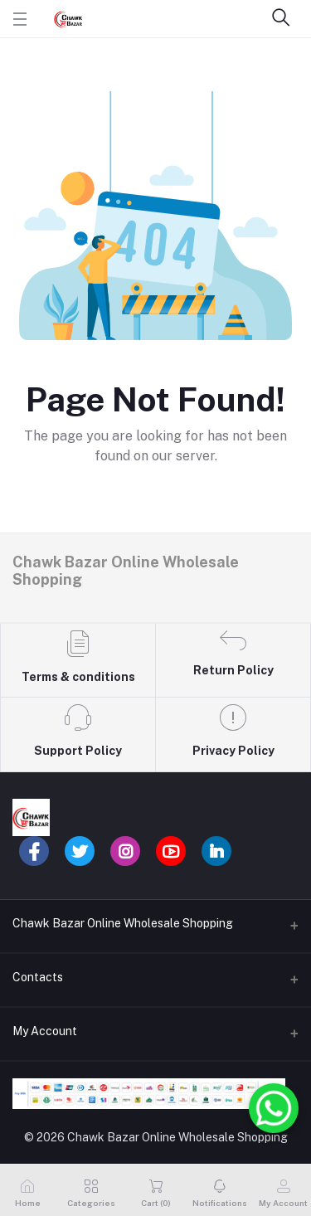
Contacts (37, 977)
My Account (44, 1031)
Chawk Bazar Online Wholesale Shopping (122, 923)
